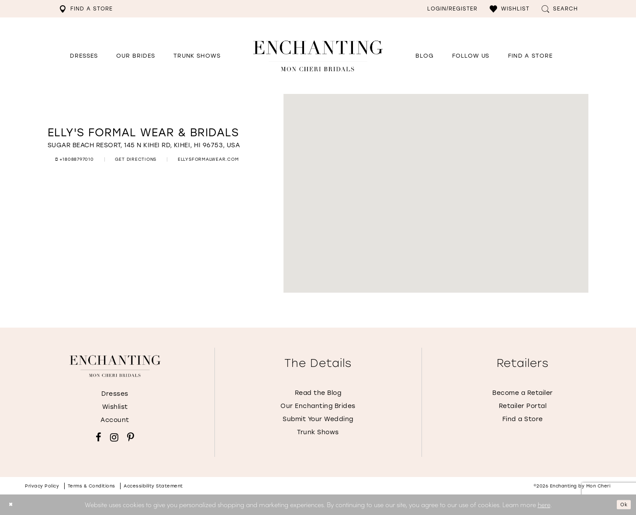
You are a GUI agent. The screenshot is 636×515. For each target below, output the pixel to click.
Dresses (114, 393)
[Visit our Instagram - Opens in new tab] (114, 437)
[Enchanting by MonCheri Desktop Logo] (318, 56)
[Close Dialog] (13, 504)
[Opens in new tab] (471, 56)
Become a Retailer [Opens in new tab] (522, 393)
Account (114, 420)
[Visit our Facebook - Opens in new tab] (98, 437)
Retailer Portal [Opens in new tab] (523, 406)
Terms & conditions (91, 486)
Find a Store (522, 419)
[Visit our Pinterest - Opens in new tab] (130, 437)
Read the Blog (318, 393)
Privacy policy (42, 486)
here (544, 504)
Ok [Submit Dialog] (621, 504)
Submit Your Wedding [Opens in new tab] (318, 419)
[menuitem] (86, 8)
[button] (510, 8)
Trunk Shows (318, 432)
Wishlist (115, 407)
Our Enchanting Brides (318, 406)
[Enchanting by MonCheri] (115, 366)
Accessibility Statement (153, 486)
